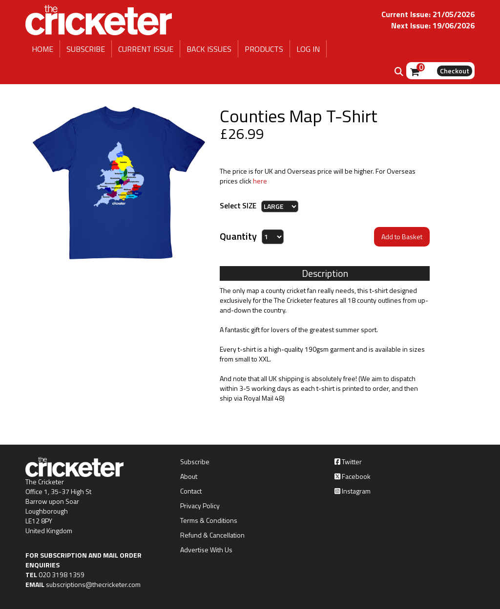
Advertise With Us (206, 550)
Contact (191, 491)
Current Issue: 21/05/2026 (428, 14)
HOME (42, 49)
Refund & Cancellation (212, 535)
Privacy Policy (200, 506)
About (188, 476)
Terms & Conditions (208, 520)
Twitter (348, 462)
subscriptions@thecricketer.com (93, 584)
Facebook (352, 476)
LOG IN (308, 49)
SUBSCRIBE (85, 49)
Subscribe (194, 462)
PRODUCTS (264, 49)
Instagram (352, 491)
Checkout (454, 71)
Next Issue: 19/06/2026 (433, 25)
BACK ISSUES (209, 49)
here (260, 181)
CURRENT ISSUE (145, 49)
